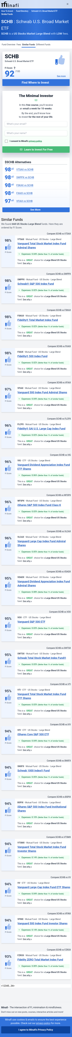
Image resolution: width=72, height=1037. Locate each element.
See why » (27, 263)
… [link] (10, 985)
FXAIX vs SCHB (24, 193)
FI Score (8, 252)
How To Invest (7, 11)
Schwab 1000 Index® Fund (33, 770)
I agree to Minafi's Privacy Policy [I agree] (35, 1029)
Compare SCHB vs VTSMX (58, 837)
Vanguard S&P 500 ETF (31, 621)
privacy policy (35, 141)
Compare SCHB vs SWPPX (58, 274)
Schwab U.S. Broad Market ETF (44, 11)
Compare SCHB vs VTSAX (59, 233)
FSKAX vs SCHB (24, 185)
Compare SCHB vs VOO (60, 612)
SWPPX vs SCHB (25, 177)
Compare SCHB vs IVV (60, 724)
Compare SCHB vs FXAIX (59, 346)
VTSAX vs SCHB (24, 169)
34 (12, 985)
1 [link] (3, 985)
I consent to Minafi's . (26, 141)
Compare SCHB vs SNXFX (59, 760)
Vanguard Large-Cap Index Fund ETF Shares (43, 887)
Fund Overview (8, 44)
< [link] (1, 985)
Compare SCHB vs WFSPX (59, 495)
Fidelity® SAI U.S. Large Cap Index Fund (41, 428)
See (61, 76)
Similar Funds (28, 44)
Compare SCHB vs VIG (60, 455)
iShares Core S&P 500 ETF (33, 734)
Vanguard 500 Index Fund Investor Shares (42, 923)
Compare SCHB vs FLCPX (59, 418)
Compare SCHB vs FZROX (59, 949)
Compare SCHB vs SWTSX (58, 648)
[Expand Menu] (67, 4)
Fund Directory (22, 11)
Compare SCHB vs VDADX (59, 571)
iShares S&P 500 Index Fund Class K (39, 505)
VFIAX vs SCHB (24, 201)
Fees (19, 44)
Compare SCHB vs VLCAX (59, 531)
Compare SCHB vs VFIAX (59, 382)
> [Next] (14, 985)
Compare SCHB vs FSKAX (59, 310)
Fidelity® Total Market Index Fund (37, 320)
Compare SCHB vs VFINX (59, 913)
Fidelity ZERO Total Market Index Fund (40, 959)
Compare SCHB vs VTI (60, 684)
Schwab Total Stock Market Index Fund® (41, 657)
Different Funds (43, 44)
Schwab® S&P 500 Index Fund (35, 283)
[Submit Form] (36, 149)
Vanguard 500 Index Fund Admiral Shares (42, 392)
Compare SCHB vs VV (61, 877)
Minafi (4, 1007)
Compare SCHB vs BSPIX (59, 797)
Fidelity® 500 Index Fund (32, 356)
